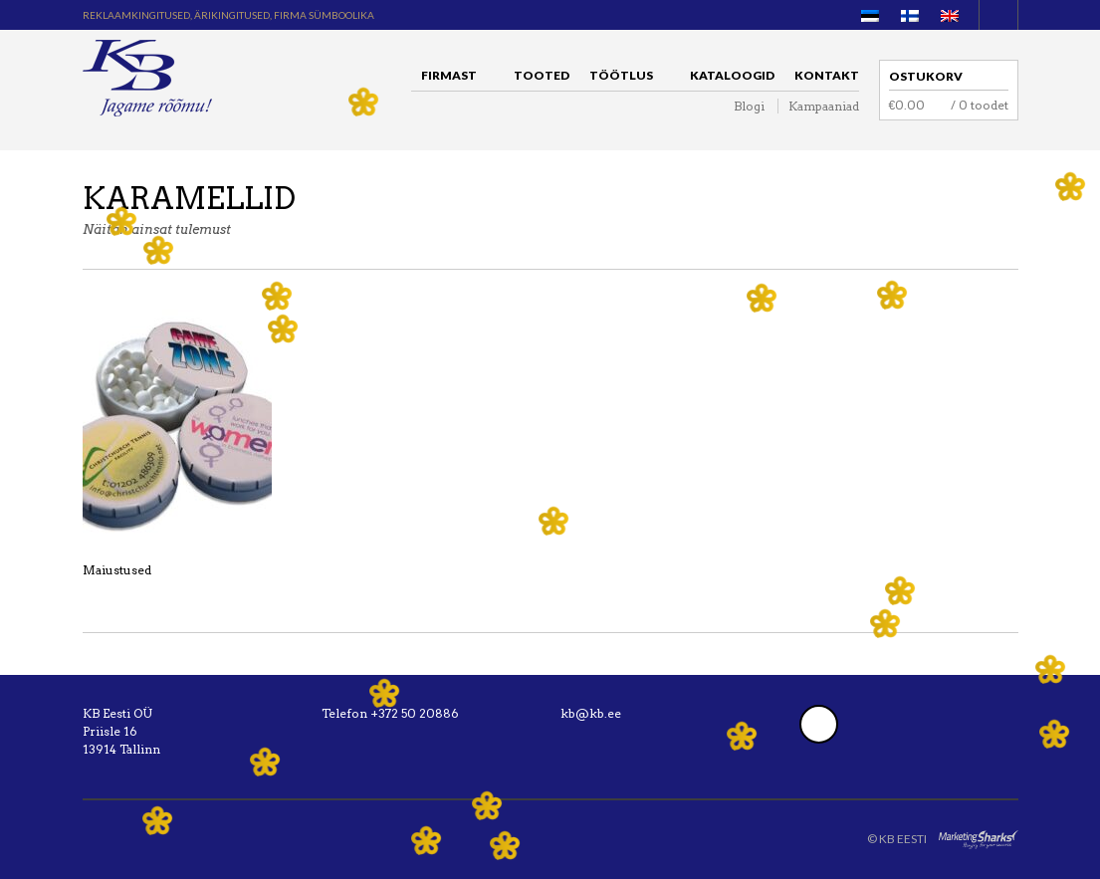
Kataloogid (732, 75)
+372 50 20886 (414, 713)
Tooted (541, 75)
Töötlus (626, 78)
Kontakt (826, 75)
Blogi (749, 106)
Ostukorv (926, 76)
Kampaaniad (823, 106)
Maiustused (117, 569)
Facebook (818, 724)
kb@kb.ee (590, 713)
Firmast (454, 78)
